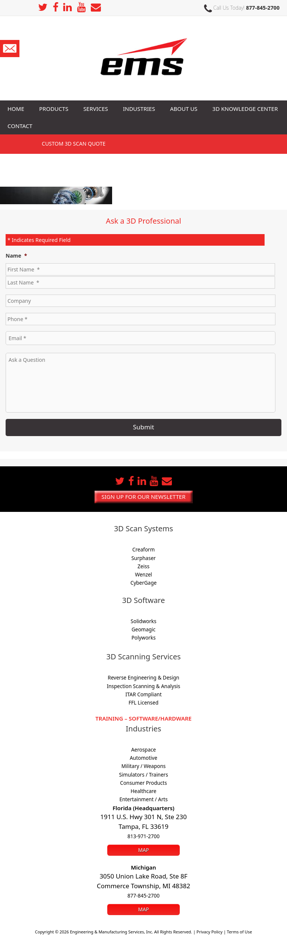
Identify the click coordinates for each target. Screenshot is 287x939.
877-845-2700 (263, 7)
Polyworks (144, 637)
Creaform (143, 549)
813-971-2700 (143, 836)
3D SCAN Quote (73, 143)
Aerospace (143, 749)
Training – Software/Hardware (143, 718)
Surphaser (143, 558)
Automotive (143, 758)
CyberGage (143, 582)
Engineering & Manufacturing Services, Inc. (111, 932)
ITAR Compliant (143, 694)
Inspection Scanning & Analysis (143, 686)
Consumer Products (143, 783)
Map (143, 850)
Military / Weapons (143, 766)
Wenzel (143, 574)
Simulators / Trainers (143, 774)
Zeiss (143, 566)
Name (16, 255)
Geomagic (143, 629)
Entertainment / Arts (143, 799)
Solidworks (144, 621)
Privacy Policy (209, 932)
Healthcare (144, 791)
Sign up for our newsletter (144, 496)
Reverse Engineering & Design (143, 677)
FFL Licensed (143, 702)
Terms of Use (239, 932)
